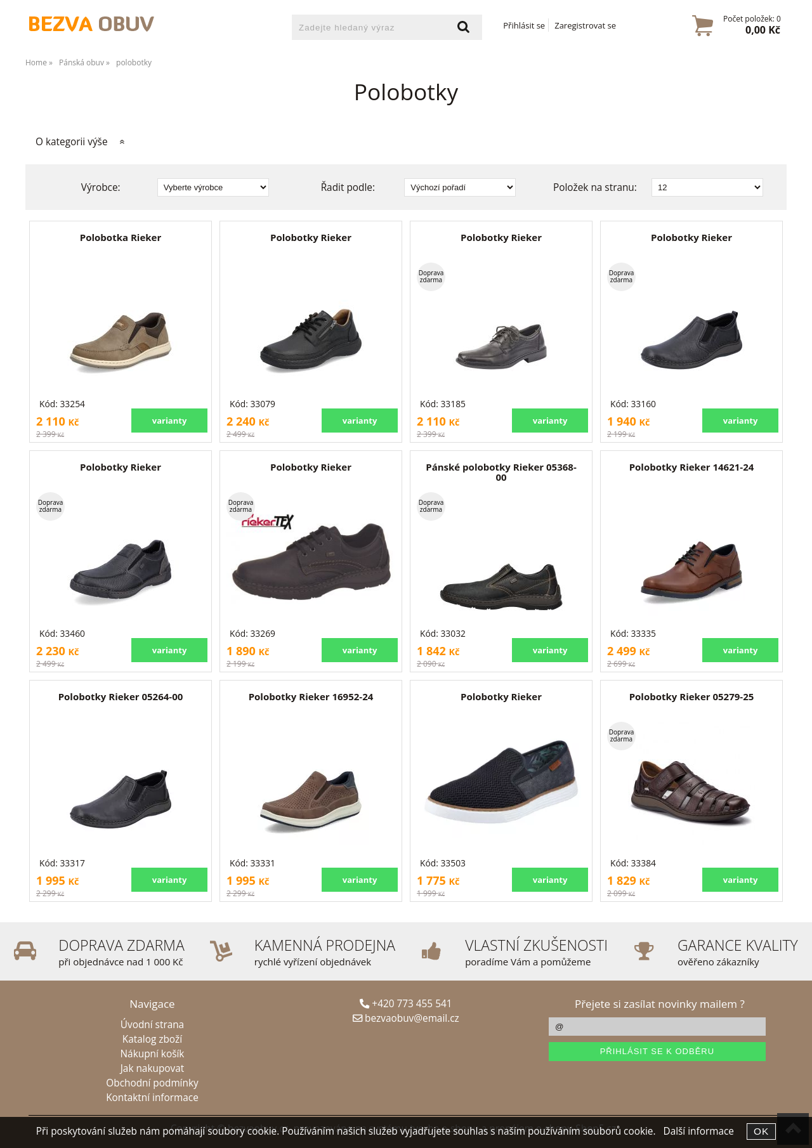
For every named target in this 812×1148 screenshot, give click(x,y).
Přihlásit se (524, 25)
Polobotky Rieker (310, 237)
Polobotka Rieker (120, 237)
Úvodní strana (152, 1024)
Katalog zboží (152, 1039)
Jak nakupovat (152, 1068)
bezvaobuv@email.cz (406, 1018)
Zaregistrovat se (585, 25)
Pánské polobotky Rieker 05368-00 (501, 472)
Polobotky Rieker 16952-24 (311, 696)
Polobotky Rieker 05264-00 (120, 696)
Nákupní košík (153, 1053)
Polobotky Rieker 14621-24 (691, 466)
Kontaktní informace (152, 1097)
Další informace (698, 1131)
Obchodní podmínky (152, 1083)
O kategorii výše (72, 141)
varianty (169, 420)
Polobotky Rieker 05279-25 (691, 696)
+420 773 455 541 (406, 1003)
